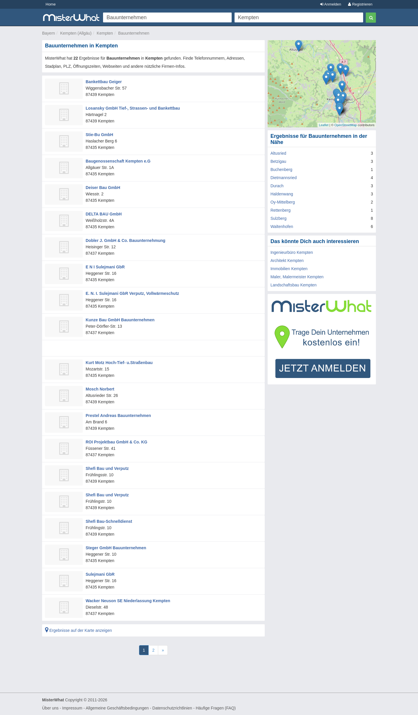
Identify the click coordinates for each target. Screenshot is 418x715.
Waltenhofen (282, 226)
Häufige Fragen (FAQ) (216, 708)
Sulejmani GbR (100, 574)
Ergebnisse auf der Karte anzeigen (78, 630)
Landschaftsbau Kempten (294, 285)
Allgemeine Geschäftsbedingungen (117, 708)
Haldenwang (282, 194)
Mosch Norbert (100, 389)
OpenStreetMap (345, 125)
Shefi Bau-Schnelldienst (109, 521)
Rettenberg (281, 210)
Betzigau (278, 161)
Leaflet (324, 125)
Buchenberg (282, 169)
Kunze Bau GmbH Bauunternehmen (120, 320)
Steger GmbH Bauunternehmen (116, 547)
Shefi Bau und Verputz (107, 468)
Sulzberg (279, 218)
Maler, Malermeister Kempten (297, 276)
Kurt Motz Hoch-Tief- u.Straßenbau (119, 362)
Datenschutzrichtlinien (172, 708)
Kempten (105, 33)
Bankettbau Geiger (104, 81)
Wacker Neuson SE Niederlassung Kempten (128, 600)
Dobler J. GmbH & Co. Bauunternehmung (125, 240)
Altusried (278, 153)
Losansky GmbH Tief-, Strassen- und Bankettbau (133, 108)
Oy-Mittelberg (283, 202)
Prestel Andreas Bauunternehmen (118, 415)
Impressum (72, 708)
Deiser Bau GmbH (103, 187)
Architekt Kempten (287, 260)
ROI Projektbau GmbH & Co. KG (116, 442)
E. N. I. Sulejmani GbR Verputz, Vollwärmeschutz (132, 293)
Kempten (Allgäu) (75, 33)
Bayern (48, 33)
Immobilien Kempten (289, 268)
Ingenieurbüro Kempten (292, 252)
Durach (277, 185)
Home (51, 4)
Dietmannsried (284, 177)
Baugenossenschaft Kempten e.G (118, 161)
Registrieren (360, 4)
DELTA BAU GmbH (104, 214)
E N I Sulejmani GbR (105, 267)
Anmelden (330, 4)
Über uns (50, 708)
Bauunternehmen (133, 33)
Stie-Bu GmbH (99, 134)
